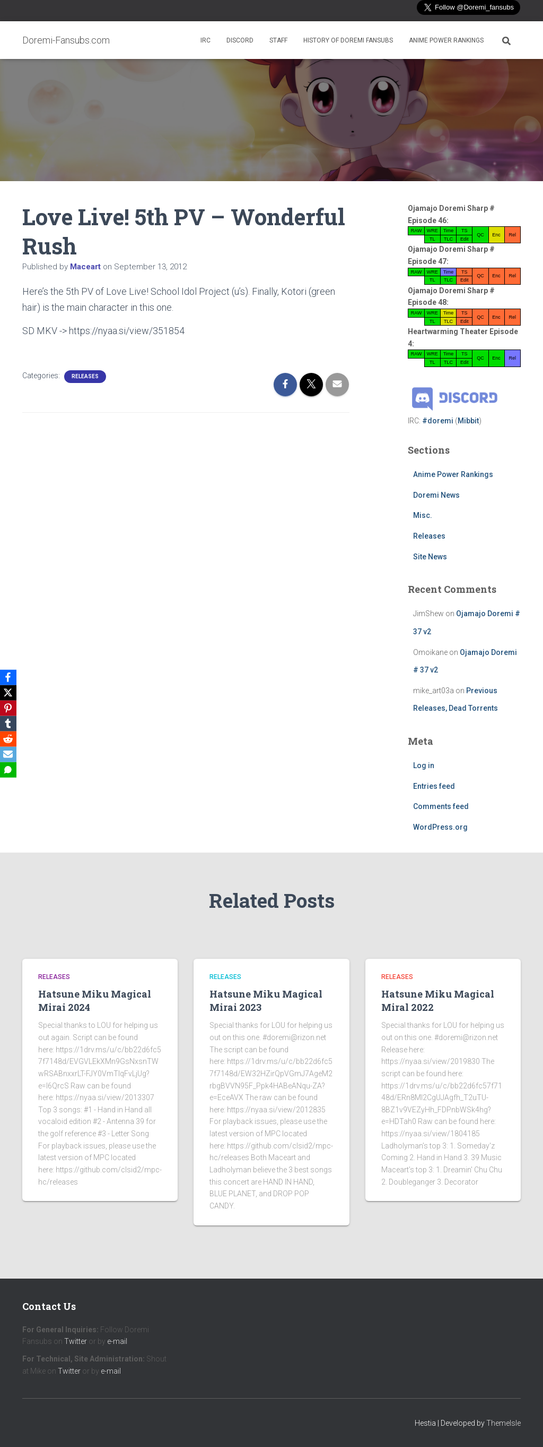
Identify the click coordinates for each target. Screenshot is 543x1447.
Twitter (75, 1341)
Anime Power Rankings (446, 40)
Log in (423, 765)
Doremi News (436, 495)
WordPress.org (440, 827)
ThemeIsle (503, 1423)
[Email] (10, 755)
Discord (239, 40)
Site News (430, 556)
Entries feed (434, 786)
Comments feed (441, 806)
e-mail (117, 1341)
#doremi (437, 420)
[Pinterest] (10, 708)
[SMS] (10, 771)
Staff (278, 40)
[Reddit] (10, 739)
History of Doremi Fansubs (348, 40)
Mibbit (468, 420)
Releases (85, 376)
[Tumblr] (10, 723)
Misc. (422, 515)
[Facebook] (10, 676)
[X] (10, 692)
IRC (205, 40)
